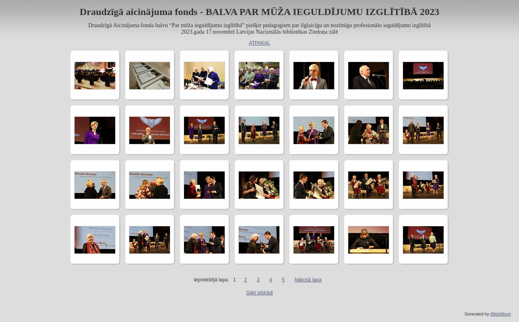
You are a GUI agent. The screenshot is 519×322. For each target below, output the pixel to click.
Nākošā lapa (308, 280)
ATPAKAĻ (259, 43)
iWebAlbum (500, 314)
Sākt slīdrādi (259, 293)
